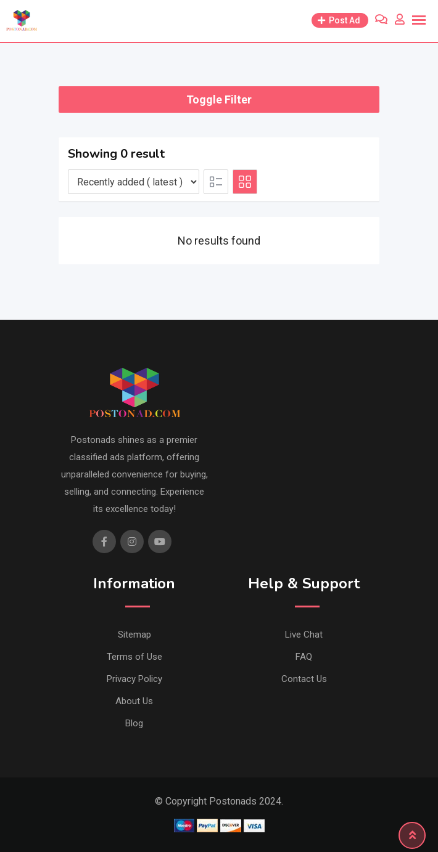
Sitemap (134, 634)
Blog (134, 723)
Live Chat (304, 634)
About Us (134, 701)
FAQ (303, 656)
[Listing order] (133, 181)
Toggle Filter (219, 99)
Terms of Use (134, 656)
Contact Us (304, 678)
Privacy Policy (134, 678)
